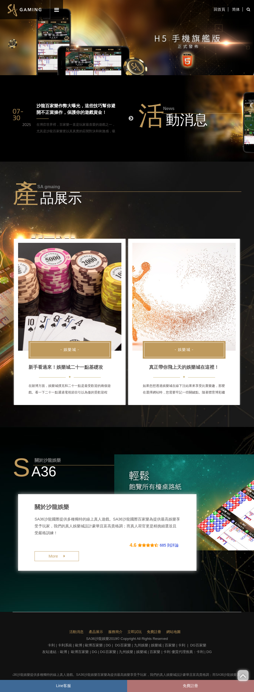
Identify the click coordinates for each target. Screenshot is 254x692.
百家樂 (170, 645)
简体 (235, 9)
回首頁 (219, 9)
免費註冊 (154, 632)
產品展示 (96, 632)
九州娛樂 (141, 645)
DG (108, 645)
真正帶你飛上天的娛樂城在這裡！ (184, 367)
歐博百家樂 (94, 645)
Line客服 (63, 685)
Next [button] (131, 118)
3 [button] (135, 69)
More (56, 556)
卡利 (51, 645)
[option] (127, 37)
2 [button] (127, 69)
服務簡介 (115, 632)
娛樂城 (156, 645)
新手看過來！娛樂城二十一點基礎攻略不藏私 (75, 367)
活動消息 (76, 632)
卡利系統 (65, 645)
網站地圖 (173, 632)
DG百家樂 (123, 645)
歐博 (78, 645)
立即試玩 (134, 632)
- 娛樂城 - (69, 349)
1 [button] (119, 69)
